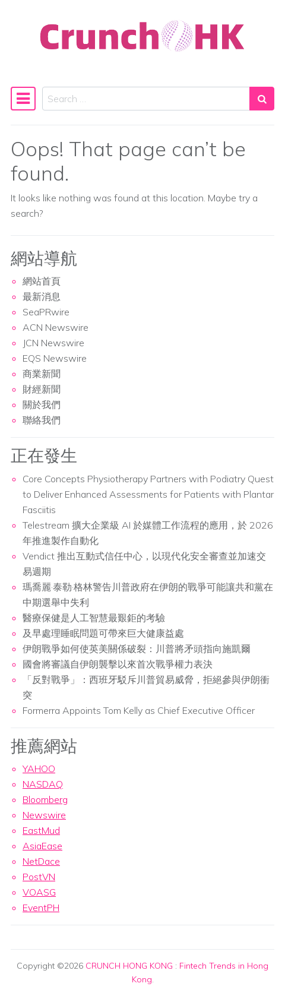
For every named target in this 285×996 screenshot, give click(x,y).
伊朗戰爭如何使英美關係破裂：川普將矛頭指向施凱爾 (137, 648)
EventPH (41, 907)
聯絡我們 (42, 420)
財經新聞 (42, 389)
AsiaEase (42, 846)
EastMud (41, 830)
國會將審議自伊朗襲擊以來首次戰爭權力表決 (118, 664)
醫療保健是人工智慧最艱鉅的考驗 (94, 618)
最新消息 (42, 296)
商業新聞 (42, 374)
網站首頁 (42, 281)
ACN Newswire (55, 327)
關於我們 (42, 404)
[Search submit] (261, 98)
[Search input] (146, 98)
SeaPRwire (46, 312)
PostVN (39, 877)
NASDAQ (43, 784)
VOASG (39, 892)
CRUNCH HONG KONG (129, 965)
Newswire (44, 815)
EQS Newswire (55, 358)
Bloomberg (45, 799)
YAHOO (39, 768)
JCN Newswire (53, 343)
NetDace (41, 861)
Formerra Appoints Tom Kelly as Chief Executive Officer (139, 710)
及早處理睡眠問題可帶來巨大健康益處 (103, 633)
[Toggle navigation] (23, 99)
